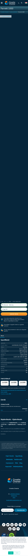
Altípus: (2, 347)
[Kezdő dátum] (14, 305)
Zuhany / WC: (4, 370)
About (2, 335)
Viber (14, 497)
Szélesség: (3, 353)
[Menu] (1, 2)
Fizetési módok (7, 394)
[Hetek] (14, 309)
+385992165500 (15, 494)
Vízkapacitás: (4, 364)
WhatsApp (14, 495)
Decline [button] (17, 552)
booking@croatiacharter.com (14, 500)
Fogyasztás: (4, 360)
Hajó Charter (10, 456)
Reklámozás (18, 459)
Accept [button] (10, 552)
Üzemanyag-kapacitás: (6, 362)
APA (2, 410)
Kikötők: (2, 368)
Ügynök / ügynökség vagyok (8, 514)
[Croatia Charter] (10, 3)
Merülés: (3, 355)
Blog (20, 463)
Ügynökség (18, 456)
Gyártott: (3, 343)
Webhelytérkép (18, 466)
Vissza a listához (6, 16)
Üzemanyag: (4, 358)
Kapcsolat (8, 466)
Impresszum (10, 463)
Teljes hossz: (4, 349)
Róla (16, 463)
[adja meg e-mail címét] (7, 510)
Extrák (3, 400)
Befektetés (9, 459)
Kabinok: (3, 366)
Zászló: (2, 372)
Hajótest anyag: (5, 351)
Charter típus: (4, 345)
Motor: (2, 356)
